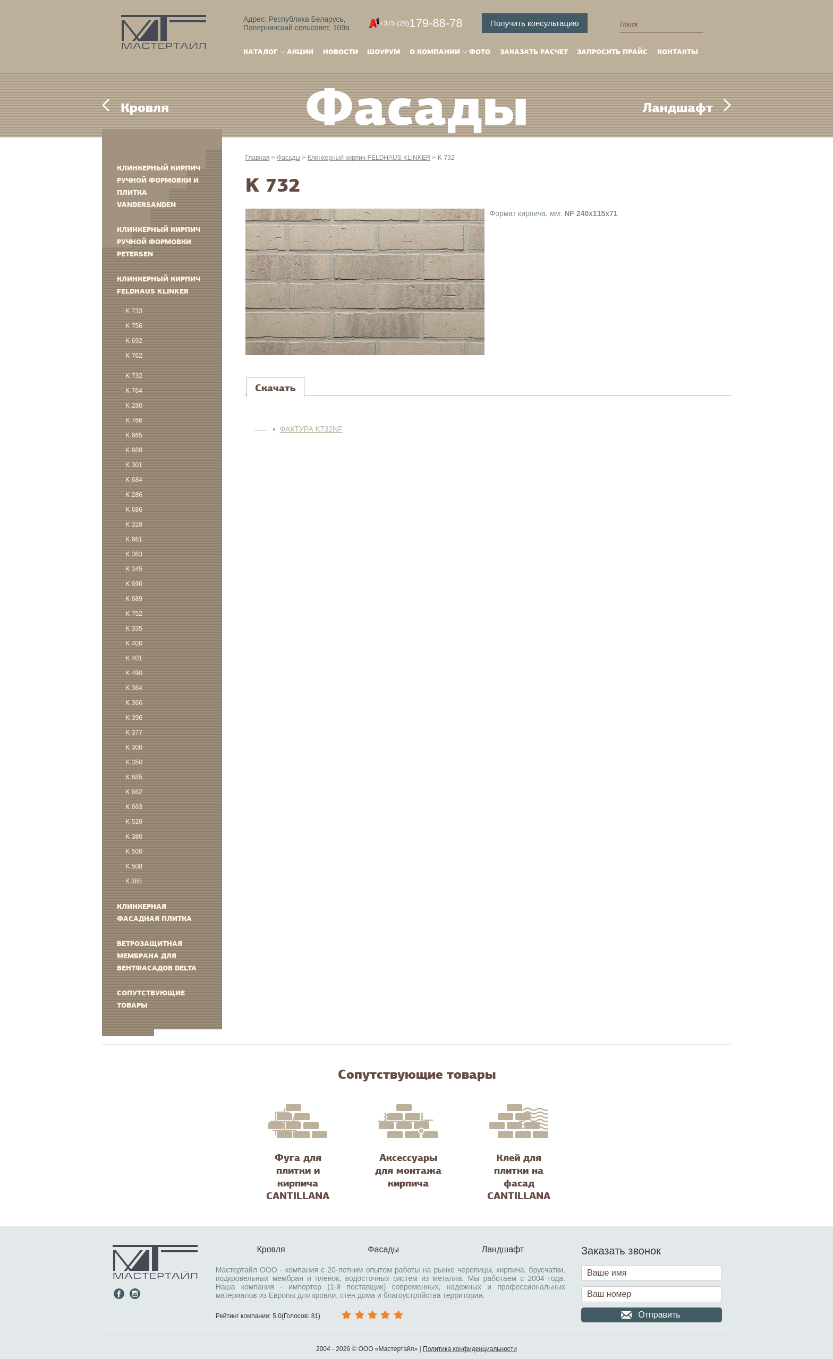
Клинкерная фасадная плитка (154, 912)
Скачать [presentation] (275, 388)
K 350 (134, 762)
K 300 (134, 747)
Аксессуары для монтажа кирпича (408, 1170)
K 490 (134, 673)
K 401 (134, 658)
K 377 (134, 732)
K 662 (134, 792)
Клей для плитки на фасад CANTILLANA (518, 1176)
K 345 (134, 569)
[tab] (275, 388)
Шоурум (383, 51)
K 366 (134, 703)
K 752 (134, 613)
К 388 (134, 881)
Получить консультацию (534, 23)
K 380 (134, 836)
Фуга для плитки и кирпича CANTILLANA (297, 1176)
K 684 (134, 480)
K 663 (134, 807)
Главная (257, 157)
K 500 (134, 851)
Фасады (288, 157)
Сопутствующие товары (151, 999)
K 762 (134, 355)
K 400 (134, 643)
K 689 (134, 599)
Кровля (145, 107)
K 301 (134, 465)
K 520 (134, 821)
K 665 (134, 435)
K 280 (134, 405)
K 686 (134, 509)
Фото (479, 51)
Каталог (260, 51)
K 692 (134, 341)
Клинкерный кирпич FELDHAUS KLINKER (158, 285)
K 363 (134, 554)
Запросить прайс (612, 51)
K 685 (134, 777)
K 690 (134, 584)
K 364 (134, 688)
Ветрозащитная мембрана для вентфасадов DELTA (157, 956)
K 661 (134, 539)
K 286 (134, 494)
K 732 (134, 376)
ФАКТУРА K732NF (311, 429)
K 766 (134, 420)
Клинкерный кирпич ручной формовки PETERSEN (158, 242)
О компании (435, 51)
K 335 (134, 628)
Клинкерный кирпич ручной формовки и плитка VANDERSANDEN (158, 186)
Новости (340, 51)
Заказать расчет (534, 51)
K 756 (134, 326)
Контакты (677, 51)
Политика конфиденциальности (470, 1349)
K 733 (134, 311)
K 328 (134, 524)
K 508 (134, 866)
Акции (300, 51)
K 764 (134, 390)
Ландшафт (677, 107)
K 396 (134, 717)
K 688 (134, 450)
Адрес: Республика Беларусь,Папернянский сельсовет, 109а (296, 23)
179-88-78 (420, 23)
